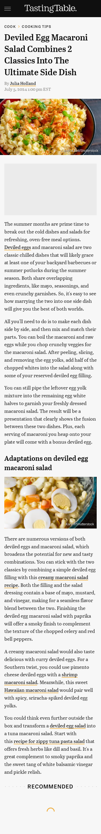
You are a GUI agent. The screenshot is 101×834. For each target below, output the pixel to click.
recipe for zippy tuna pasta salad (49, 741)
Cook (10, 26)
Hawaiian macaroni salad (31, 689)
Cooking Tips (36, 26)
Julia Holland (23, 83)
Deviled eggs (17, 247)
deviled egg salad (68, 725)
